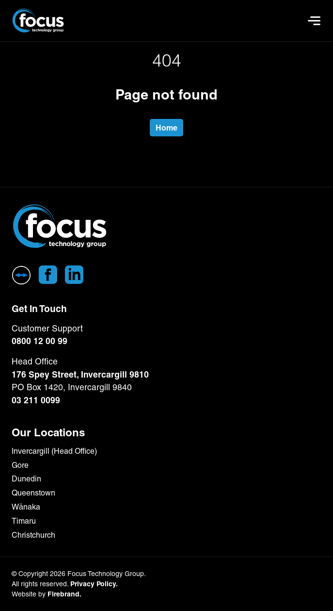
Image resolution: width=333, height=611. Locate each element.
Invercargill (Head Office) (54, 451)
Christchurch (33, 535)
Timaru (24, 521)
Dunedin (26, 478)
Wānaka (26, 507)
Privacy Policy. (94, 583)
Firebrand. (64, 594)
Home (166, 127)
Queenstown (33, 492)
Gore (20, 465)
